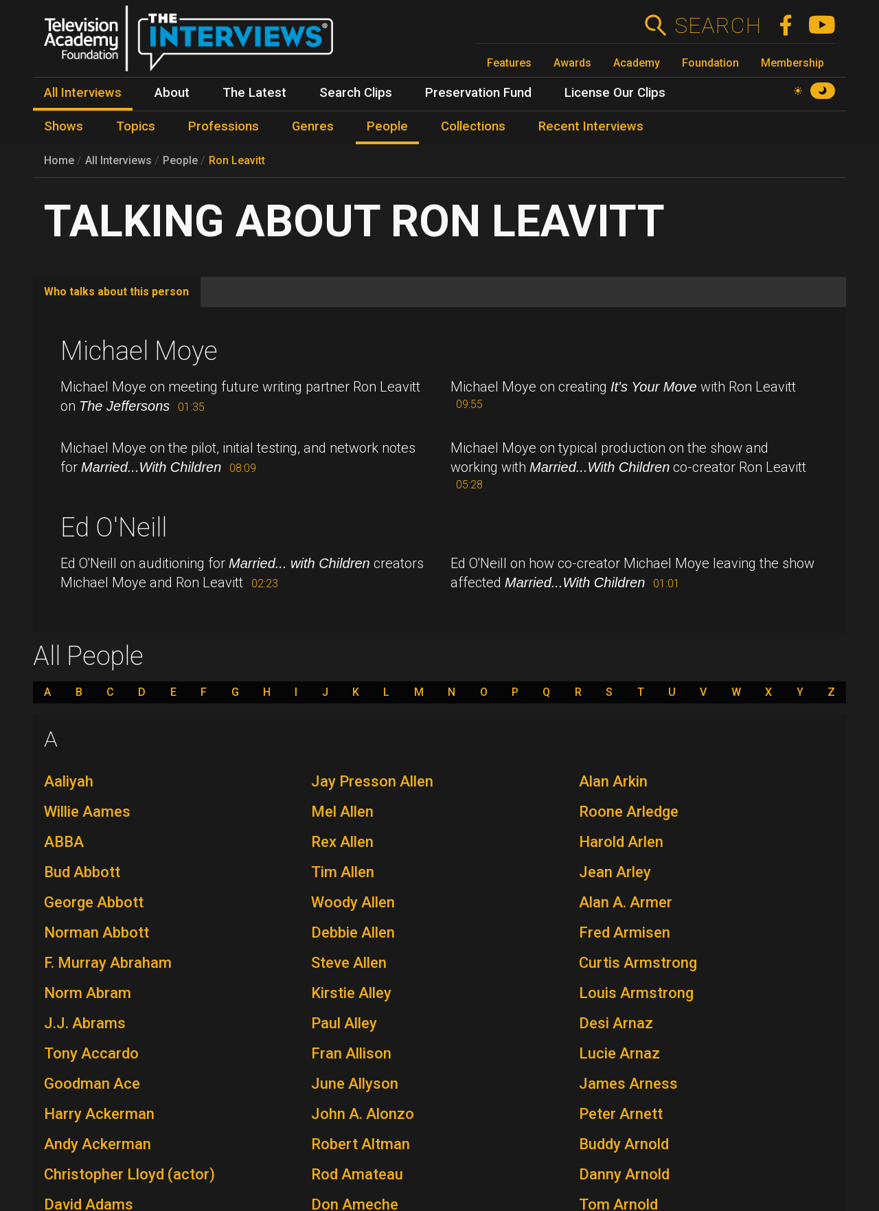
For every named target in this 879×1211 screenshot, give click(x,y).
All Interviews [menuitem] (83, 92)
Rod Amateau (357, 1174)
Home (59, 160)
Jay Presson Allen (372, 781)
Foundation (710, 62)
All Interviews (118, 160)
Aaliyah (68, 781)
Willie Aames (87, 811)
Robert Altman (360, 1144)
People (180, 160)
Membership (792, 62)
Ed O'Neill (113, 527)
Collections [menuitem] (473, 126)
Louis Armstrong (636, 992)
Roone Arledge (628, 811)
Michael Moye (139, 351)
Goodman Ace (92, 1083)
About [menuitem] (172, 92)
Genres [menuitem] (313, 126)
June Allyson (354, 1083)
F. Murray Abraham (108, 962)
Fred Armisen (624, 932)
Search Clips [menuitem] (355, 92)
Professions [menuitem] (223, 126)
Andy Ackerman (97, 1144)
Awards (572, 62)
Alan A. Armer (625, 902)
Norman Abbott (96, 932)
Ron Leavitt (237, 160)
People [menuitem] (387, 126)
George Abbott (94, 902)
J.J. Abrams (85, 1023)
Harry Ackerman (99, 1113)
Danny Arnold (624, 1174)
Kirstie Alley (351, 992)
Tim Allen (342, 872)
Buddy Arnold (624, 1144)
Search (717, 25)
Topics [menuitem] (135, 126)
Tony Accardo (91, 1053)
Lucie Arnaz (619, 1053)
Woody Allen (353, 902)
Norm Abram (87, 992)
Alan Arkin (613, 781)
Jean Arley (615, 872)
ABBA (64, 841)
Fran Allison (351, 1053)
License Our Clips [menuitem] (614, 92)
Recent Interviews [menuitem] (590, 126)
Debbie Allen (353, 932)
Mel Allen (342, 811)
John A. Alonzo (362, 1113)
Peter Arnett (621, 1113)
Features (509, 62)
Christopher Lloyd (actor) (129, 1174)
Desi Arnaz (616, 1023)
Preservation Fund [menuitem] (478, 92)
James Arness (628, 1083)
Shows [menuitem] (63, 126)
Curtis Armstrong (638, 962)
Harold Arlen (621, 841)
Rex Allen (342, 841)
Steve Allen (349, 962)
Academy (636, 62)
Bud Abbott (82, 872)
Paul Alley (344, 1023)
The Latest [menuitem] (254, 92)
